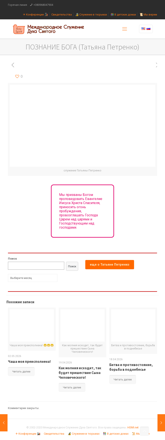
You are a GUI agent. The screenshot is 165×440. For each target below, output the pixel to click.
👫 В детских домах (123, 14)
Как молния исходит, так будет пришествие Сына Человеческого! (80, 373)
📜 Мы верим (148, 14)
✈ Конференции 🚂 (35, 14)
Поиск (12, 258)
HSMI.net (133, 427)
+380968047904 (43, 4)
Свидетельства (61, 14)
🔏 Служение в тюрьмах (91, 14)
